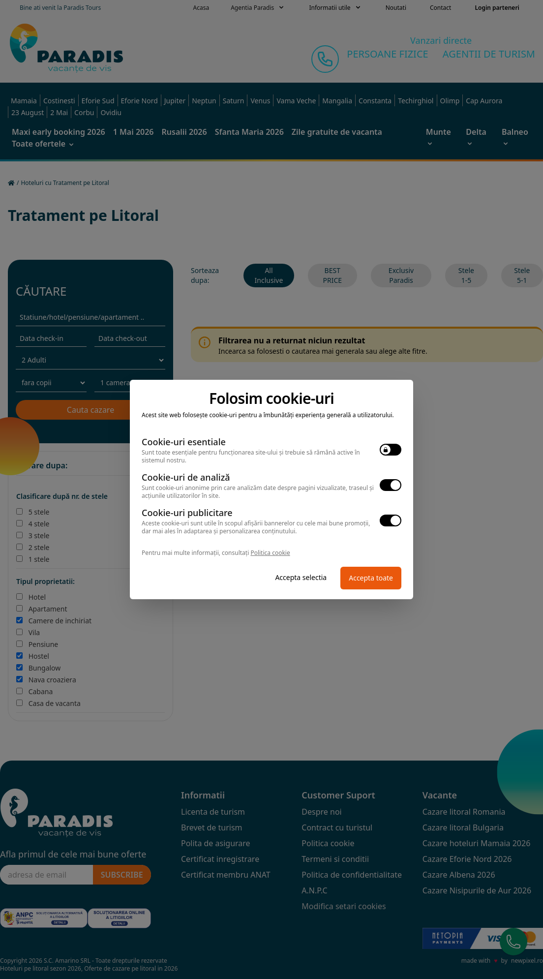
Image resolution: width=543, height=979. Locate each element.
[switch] (390, 450)
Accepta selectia (301, 577)
